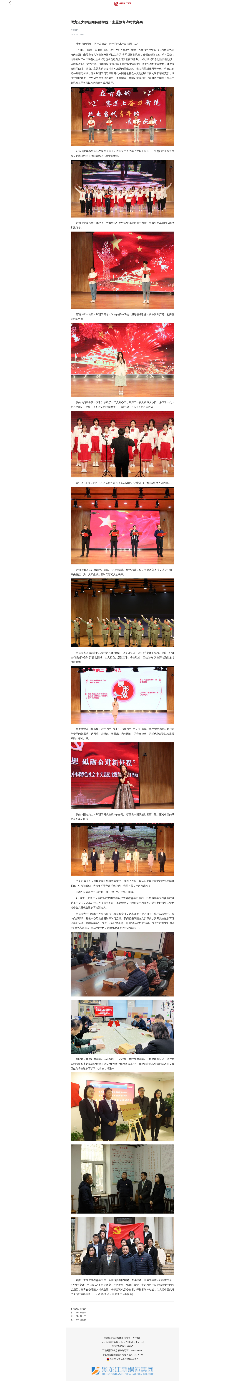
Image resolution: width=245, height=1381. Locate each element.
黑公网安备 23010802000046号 (122, 1359)
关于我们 (136, 1338)
